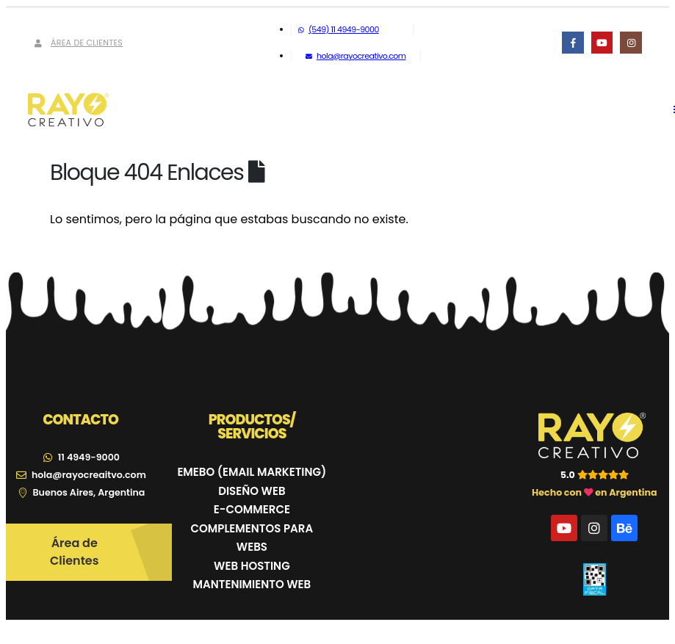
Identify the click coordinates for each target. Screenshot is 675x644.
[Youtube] (602, 42)
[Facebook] (572, 42)
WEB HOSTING (252, 566)
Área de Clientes (77, 42)
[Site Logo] (68, 110)
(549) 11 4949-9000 (338, 29)
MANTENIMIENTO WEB (252, 584)
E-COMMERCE (252, 509)
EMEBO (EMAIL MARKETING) (251, 472)
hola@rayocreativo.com (355, 56)
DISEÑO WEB (251, 491)
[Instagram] (630, 42)
